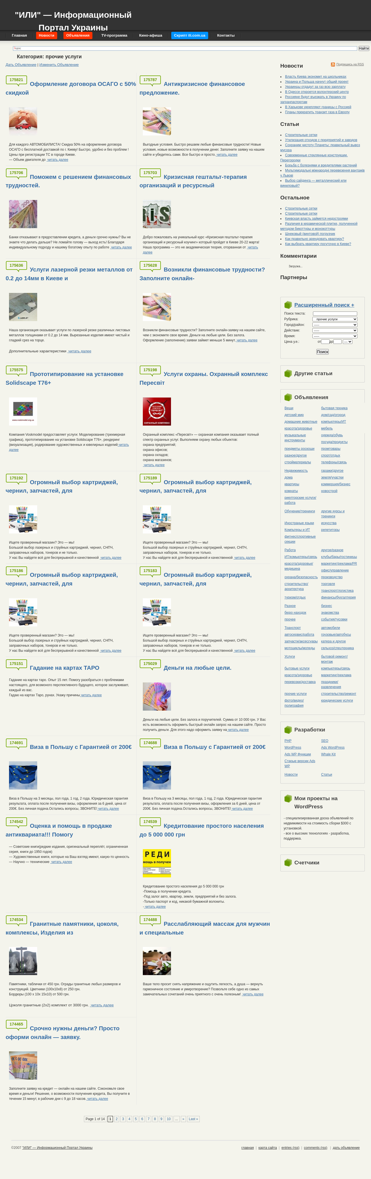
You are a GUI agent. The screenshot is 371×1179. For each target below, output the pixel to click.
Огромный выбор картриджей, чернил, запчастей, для (62, 486)
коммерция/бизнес (335, 484)
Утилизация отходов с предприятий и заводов (321, 140)
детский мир (294, 415)
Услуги (290, 657)
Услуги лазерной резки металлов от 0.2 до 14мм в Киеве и (69, 273)
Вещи (289, 408)
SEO (324, 741)
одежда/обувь (332, 435)
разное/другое (296, 455)
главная (247, 1148)
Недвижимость (296, 471)
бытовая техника (334, 408)
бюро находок (295, 613)
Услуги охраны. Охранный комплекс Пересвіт (203, 378)
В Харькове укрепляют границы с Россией (318, 107)
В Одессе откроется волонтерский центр (317, 92)
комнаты (291, 491)
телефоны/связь (334, 462)
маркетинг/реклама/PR (339, 564)
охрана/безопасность (301, 577)
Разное (290, 606)
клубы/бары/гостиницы (339, 557)
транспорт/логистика (337, 591)
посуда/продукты (334, 442)
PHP (288, 741)
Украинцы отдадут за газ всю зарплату (315, 87)
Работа (290, 550)
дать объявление (346, 1148)
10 (168, 1119)
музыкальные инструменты (295, 437)
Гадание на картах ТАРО (64, 667)
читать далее (57, 160)
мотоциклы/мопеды (300, 648)
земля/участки (332, 477)
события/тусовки (334, 619)
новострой (329, 491)
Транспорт (293, 628)
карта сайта (267, 1148)
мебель (327, 428)
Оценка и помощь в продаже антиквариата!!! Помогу (59, 830)
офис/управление (335, 570)
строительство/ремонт (338, 694)
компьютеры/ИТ (333, 422)
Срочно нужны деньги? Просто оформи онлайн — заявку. (62, 1032)
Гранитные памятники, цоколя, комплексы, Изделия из (62, 928)
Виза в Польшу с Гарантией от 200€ (81, 747)
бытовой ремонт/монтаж (334, 659)
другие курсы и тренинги (333, 513)
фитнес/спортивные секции (300, 539)
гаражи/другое (332, 471)
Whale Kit (328, 754)
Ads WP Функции (298, 754)
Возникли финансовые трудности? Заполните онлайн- (202, 273)
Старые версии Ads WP (300, 763)
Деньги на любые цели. (198, 667)
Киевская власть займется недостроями (316, 219)
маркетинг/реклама (336, 675)
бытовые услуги (297, 668)
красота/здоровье (298, 428)
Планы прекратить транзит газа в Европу (317, 112)
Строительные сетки (301, 135)
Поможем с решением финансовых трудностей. (68, 181)
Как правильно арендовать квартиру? (314, 239)
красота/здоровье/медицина (299, 566)
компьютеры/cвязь (335, 668)
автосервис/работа (299, 635)
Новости (291, 775)
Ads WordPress (333, 747)
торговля (328, 584)
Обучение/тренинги (300, 511)
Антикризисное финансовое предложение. (192, 88)
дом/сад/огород (333, 415)
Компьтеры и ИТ (297, 530)
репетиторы (330, 530)
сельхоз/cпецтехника (337, 648)
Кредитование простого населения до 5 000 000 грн (201, 830)
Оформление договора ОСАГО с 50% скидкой (71, 88)
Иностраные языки (299, 523)
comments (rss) (315, 1148)
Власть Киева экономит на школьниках (315, 77)
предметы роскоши (299, 449)
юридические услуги (337, 700)
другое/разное (332, 550)
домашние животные (301, 422)
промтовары (330, 449)
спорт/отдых (330, 455)
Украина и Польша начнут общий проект (316, 82)
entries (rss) (290, 1148)
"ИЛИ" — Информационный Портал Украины (73, 18)
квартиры (292, 484)
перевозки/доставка (300, 682)
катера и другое (333, 641)
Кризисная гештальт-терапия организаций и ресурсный (193, 181)
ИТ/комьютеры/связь (301, 557)
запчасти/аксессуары (301, 641)
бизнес (326, 606)
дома (289, 477)
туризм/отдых (295, 597)
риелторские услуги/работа (300, 500)
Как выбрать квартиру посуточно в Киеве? (318, 244)
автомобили (330, 628)
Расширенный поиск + (324, 305)
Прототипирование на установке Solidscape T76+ (64, 378)
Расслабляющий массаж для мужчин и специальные (204, 928)
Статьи (326, 775)
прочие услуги (296, 694)
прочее (290, 619)
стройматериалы (298, 462)
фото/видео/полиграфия (294, 703)
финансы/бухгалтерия (338, 597)
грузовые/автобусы (336, 635)
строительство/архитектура (296, 586)
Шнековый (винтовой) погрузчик (310, 234)
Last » (193, 1119)
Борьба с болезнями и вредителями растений (321, 165)
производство (332, 577)
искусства (328, 523)
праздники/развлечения (331, 684)
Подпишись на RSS (350, 64)
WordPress (293, 747)
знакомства (330, 613)
